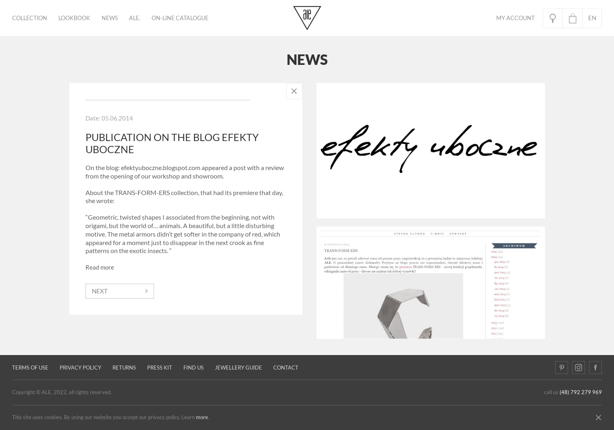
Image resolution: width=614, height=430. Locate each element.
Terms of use (30, 367)
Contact (285, 367)
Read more (99, 267)
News (110, 18)
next (100, 291)
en (592, 18)
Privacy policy (80, 367)
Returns (124, 367)
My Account (515, 18)
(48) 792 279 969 (581, 392)
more (202, 417)
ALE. (134, 18)
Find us (193, 367)
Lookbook (74, 18)
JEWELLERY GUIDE (238, 367)
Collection (29, 18)
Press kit (159, 367)
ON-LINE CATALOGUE (180, 18)
